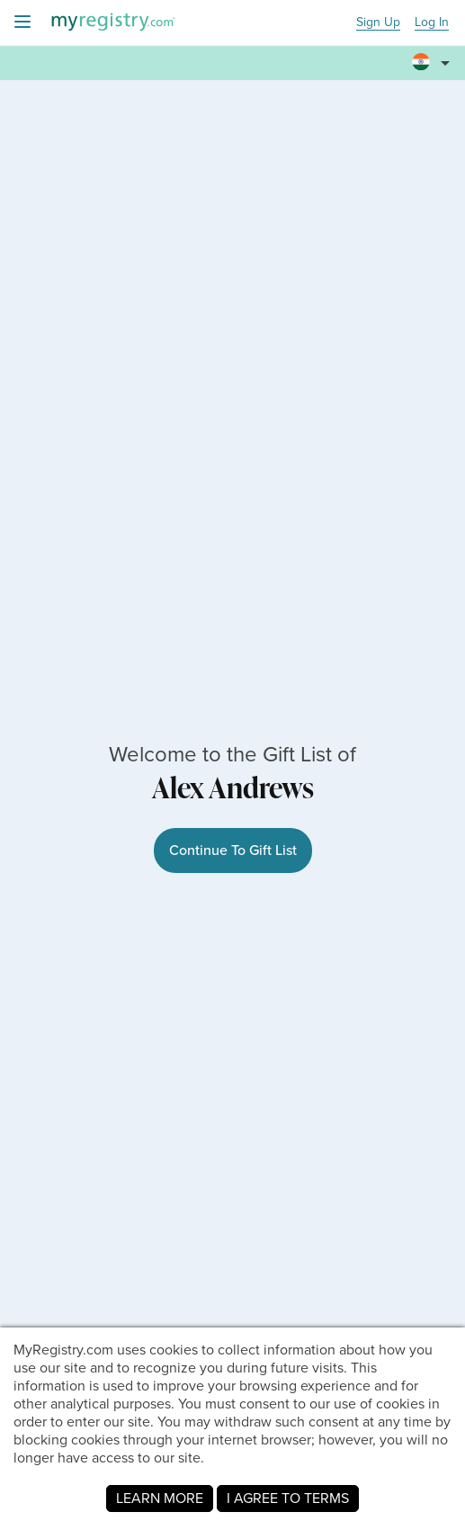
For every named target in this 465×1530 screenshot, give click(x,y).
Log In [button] (432, 23)
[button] (433, 55)
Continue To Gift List (233, 850)
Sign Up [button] (378, 23)
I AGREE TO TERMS (288, 1498)
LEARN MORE (159, 1498)
